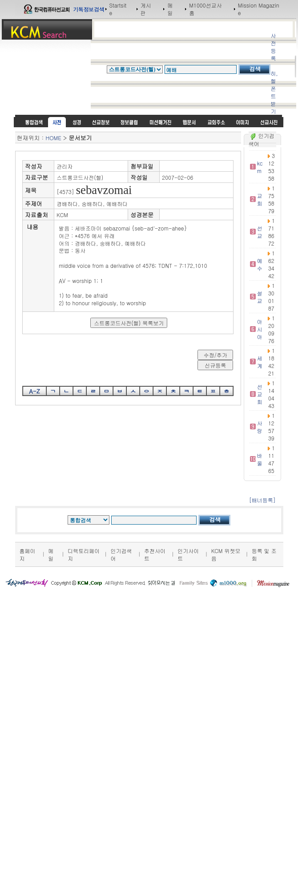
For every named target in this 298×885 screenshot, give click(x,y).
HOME (53, 137)
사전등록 (273, 47)
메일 (170, 8)
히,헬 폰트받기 (274, 92)
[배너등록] (262, 500)
